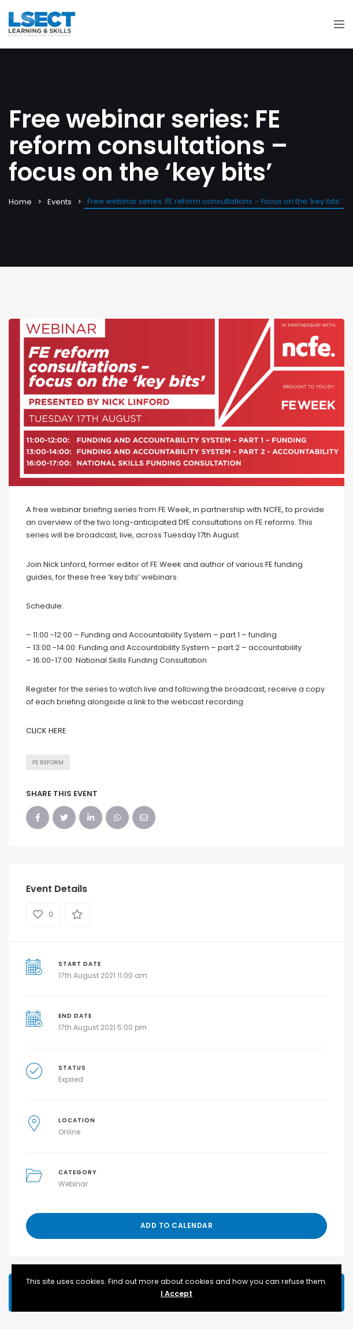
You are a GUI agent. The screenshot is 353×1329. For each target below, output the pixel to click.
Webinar (73, 1184)
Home (20, 201)
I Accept (176, 1293)
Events (59, 201)
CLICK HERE (46, 730)
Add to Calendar (176, 1225)
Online (69, 1132)
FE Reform (48, 762)
